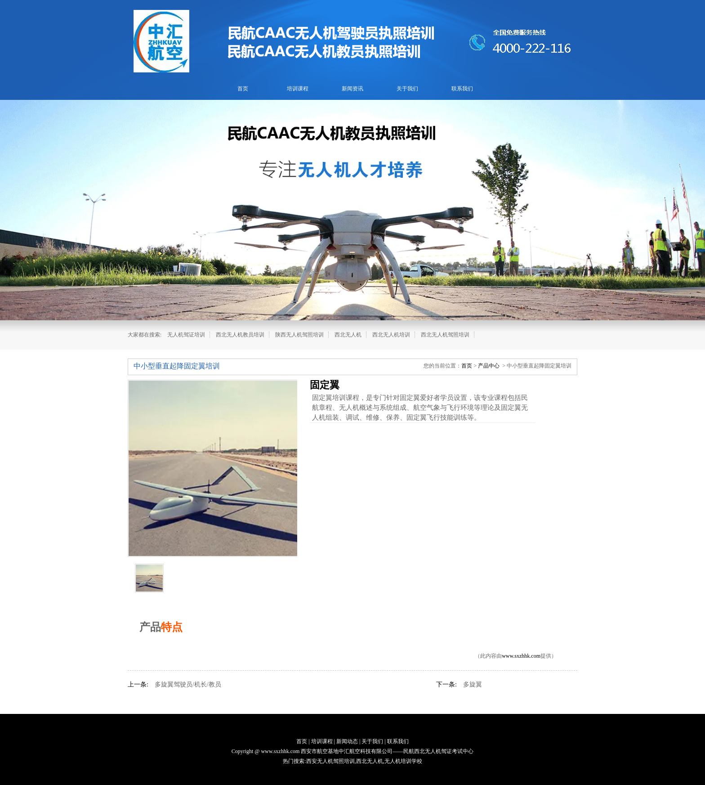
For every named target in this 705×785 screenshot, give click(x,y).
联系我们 (462, 88)
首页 (242, 88)
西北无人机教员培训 (240, 335)
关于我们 (407, 88)
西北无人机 (348, 335)
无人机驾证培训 (186, 335)
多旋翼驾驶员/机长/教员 (188, 684)
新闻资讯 (352, 88)
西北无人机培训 (391, 335)
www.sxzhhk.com (521, 656)
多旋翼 (472, 684)
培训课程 (297, 88)
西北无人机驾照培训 (445, 335)
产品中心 (489, 366)
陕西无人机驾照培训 (299, 335)
